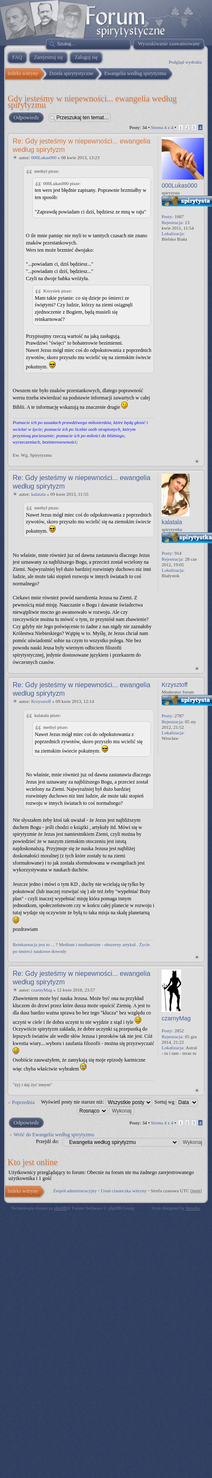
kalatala (38, 494)
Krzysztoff (41, 701)
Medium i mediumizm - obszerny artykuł (97, 944)
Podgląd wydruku (185, 62)
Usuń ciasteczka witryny (124, 1190)
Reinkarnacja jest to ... (33, 944)
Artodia (193, 1208)
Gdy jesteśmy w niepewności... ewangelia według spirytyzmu (92, 101)
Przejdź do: (47, 1141)
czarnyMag (41, 989)
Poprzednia (23, 1102)
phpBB (60, 1208)
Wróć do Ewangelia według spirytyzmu (54, 1135)
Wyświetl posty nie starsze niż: (97, 1102)
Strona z (162, 127)
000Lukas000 (43, 157)
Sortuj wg (176, 1102)
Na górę (197, 461)
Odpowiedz (26, 117)
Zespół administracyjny (75, 1190)
